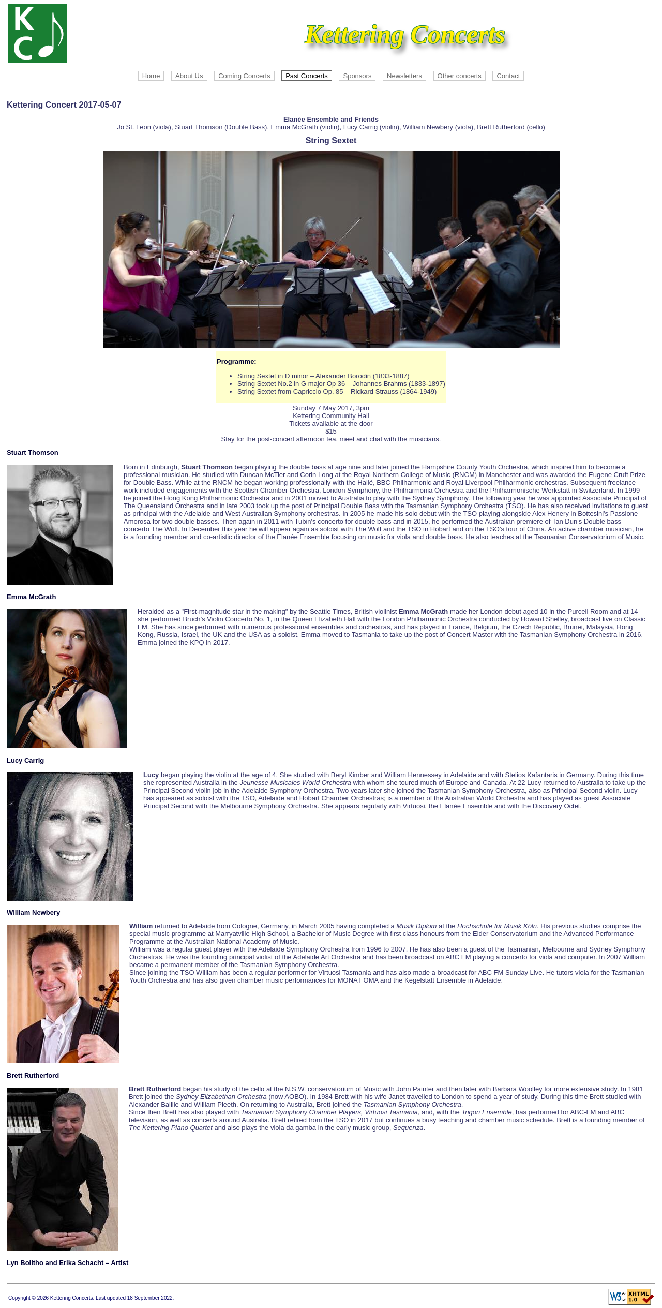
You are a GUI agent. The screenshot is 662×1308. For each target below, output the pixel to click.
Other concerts (460, 76)
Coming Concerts (244, 76)
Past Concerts (306, 76)
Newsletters (404, 76)
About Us (189, 76)
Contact (508, 76)
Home (151, 76)
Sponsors (357, 76)
